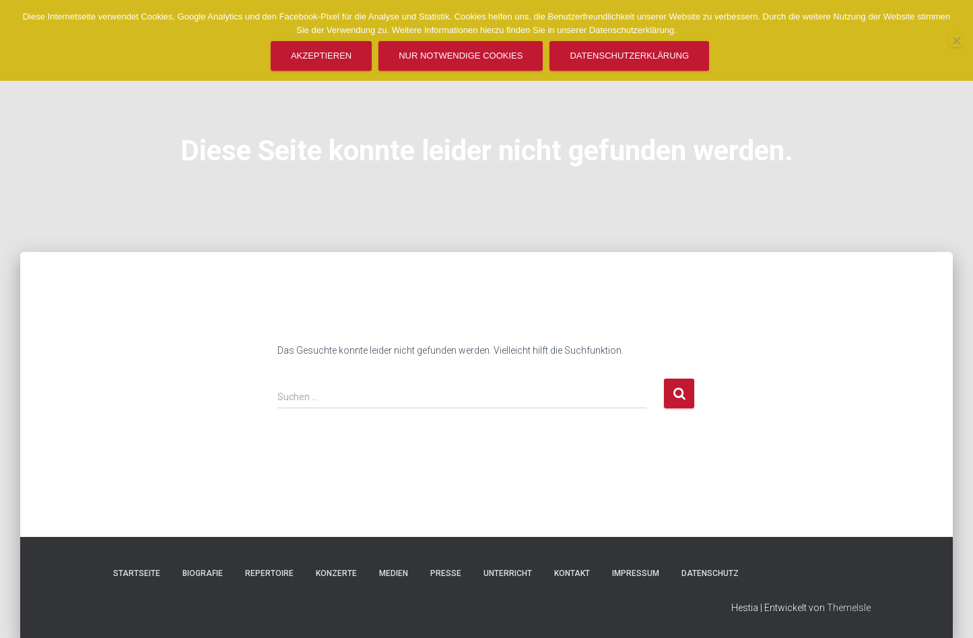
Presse (445, 573)
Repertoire (269, 573)
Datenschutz (710, 573)
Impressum (635, 573)
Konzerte (336, 573)
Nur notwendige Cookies (461, 56)
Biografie (202, 573)
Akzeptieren (321, 56)
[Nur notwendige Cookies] (956, 40)
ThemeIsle (849, 607)
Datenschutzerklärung (629, 56)
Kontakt (572, 573)
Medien (393, 573)
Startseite (136, 573)
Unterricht (507, 573)
